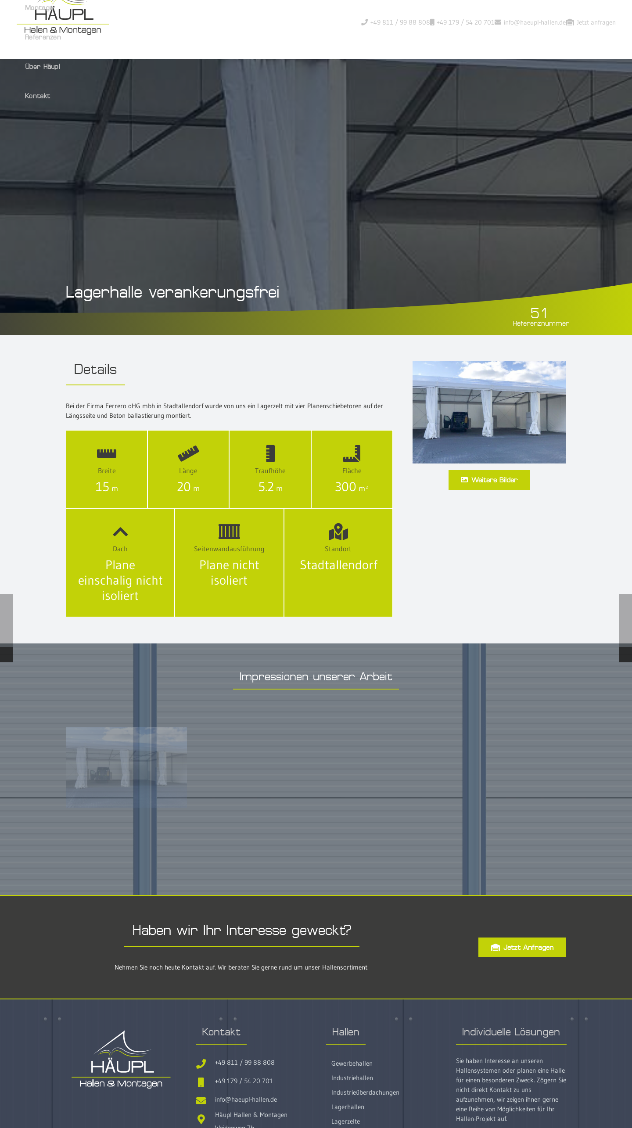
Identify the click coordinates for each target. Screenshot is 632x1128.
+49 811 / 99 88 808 (245, 1121)
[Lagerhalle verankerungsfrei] (489, 424)
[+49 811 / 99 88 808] (205, 1121)
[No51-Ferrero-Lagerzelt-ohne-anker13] (126, 826)
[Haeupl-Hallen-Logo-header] (150, 30)
